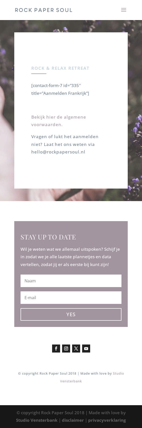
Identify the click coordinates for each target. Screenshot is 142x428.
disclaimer (73, 420)
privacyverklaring (107, 420)
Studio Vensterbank (37, 420)
